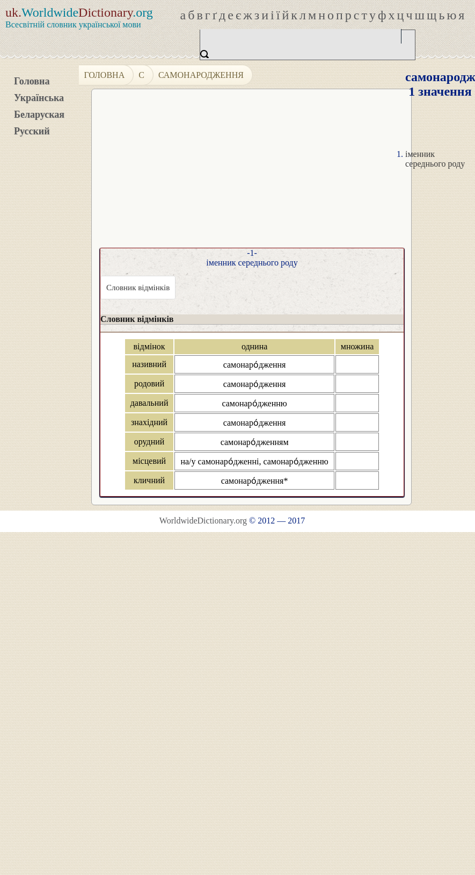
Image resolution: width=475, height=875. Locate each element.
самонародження (201, 75)
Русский (32, 131)
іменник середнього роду (435, 158)
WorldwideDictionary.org (203, 520)
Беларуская (39, 114)
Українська (39, 97)
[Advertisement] (261, 172)
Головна (31, 81)
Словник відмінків (138, 287)
